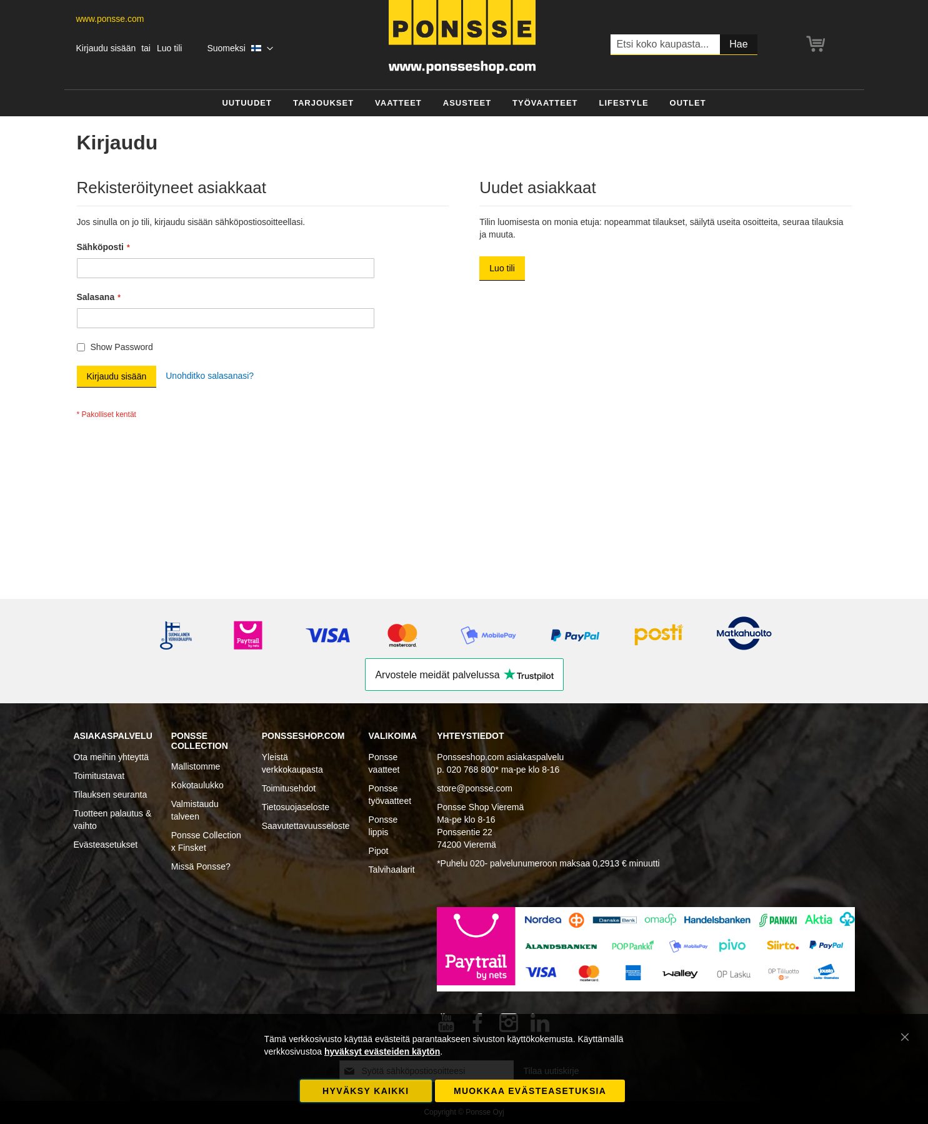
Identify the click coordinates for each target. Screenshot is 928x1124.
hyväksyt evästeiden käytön (382, 1051)
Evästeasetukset (106, 845)
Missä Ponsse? (201, 866)
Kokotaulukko (197, 785)
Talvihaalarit (392, 870)
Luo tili (169, 48)
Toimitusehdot (289, 788)
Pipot (379, 851)
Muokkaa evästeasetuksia (530, 1091)
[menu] (464, 103)
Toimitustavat (99, 776)
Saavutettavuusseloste (306, 826)
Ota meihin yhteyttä (111, 757)
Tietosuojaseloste (295, 807)
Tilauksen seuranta (110, 795)
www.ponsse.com (110, 19)
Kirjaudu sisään (106, 48)
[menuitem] (246, 103)
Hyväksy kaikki (365, 1091)
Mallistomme (196, 766)
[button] (239, 49)
